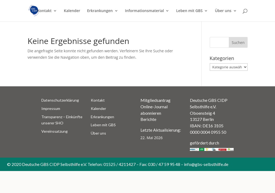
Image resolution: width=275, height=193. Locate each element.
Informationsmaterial (144, 11)
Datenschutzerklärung (60, 100)
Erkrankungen (100, 11)
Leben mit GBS (189, 11)
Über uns (223, 11)
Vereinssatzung (54, 131)
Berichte (148, 119)
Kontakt (44, 11)
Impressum (50, 108)
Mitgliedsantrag (155, 100)
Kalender (72, 11)
